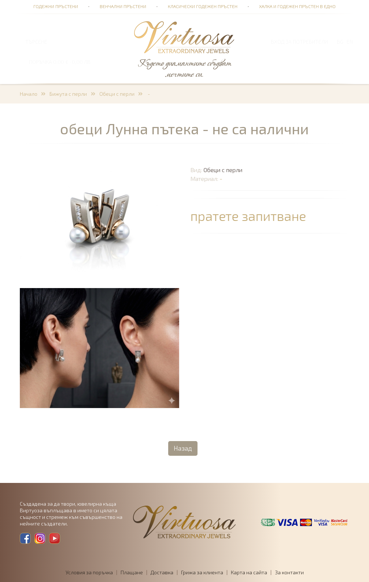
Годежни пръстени (55, 6)
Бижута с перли (68, 94)
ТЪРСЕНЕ (36, 42)
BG (340, 42)
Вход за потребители (299, 42)
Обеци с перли (116, 94)
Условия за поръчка (89, 572)
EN (350, 42)
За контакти (289, 572)
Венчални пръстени (123, 6)
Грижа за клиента (202, 572)
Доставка (162, 572)
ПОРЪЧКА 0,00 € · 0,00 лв (60, 62)
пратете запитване (249, 215)
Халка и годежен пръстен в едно (297, 6)
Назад (183, 448)
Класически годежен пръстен (202, 6)
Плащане (132, 572)
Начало (28, 94)
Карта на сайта (249, 572)
